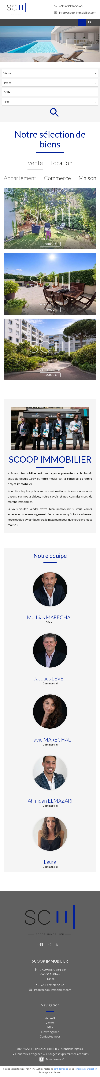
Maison (87, 177)
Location (61, 162)
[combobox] (50, 73)
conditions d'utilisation (85, 1069)
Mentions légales (72, 1048)
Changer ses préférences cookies (67, 1054)
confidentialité (61, 1069)
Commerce (57, 177)
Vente (35, 162)
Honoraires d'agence (28, 1054)
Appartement (20, 177)
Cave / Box (50, 190)
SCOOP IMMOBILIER (50, 961)
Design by (55, 1059)
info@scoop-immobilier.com (77, 12)
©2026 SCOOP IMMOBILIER (37, 1049)
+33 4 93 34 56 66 (71, 6)
